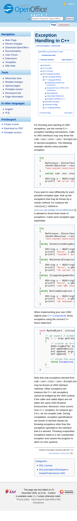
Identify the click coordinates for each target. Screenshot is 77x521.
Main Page (11, 40)
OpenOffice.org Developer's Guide (50, 52)
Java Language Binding (52, 77)
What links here (13, 78)
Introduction (46, 65)
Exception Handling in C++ (56, 99)
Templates (10, 62)
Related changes (14, 82)
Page (53, 25)
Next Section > (67, 60)
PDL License (45, 465)
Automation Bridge (51, 104)
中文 (7, 112)
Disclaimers (38, 502)
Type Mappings (51, 93)
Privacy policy (23, 499)
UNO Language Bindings (51, 74)
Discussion (64, 25)
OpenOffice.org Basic (52, 102)
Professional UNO (49, 55)
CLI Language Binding (52, 108)
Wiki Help (10, 65)
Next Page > (68, 113)
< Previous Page (45, 113)
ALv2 (35, 495)
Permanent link (13, 93)
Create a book (11, 124)
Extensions (11, 58)
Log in (71, 3)
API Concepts (47, 68)
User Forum (11, 54)
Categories (41, 460)
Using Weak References (55, 96)
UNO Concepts (47, 71)
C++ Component (56, 315)
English (9, 109)
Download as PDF (13, 128)
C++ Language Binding (52, 80)
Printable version (14, 89)
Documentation (43, 46)
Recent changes (13, 43)
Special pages (12, 85)
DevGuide (56, 46)
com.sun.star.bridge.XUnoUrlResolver (54, 209)
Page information (14, 96)
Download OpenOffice (16, 47)
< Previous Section (46, 60)
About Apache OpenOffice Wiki (45, 499)
